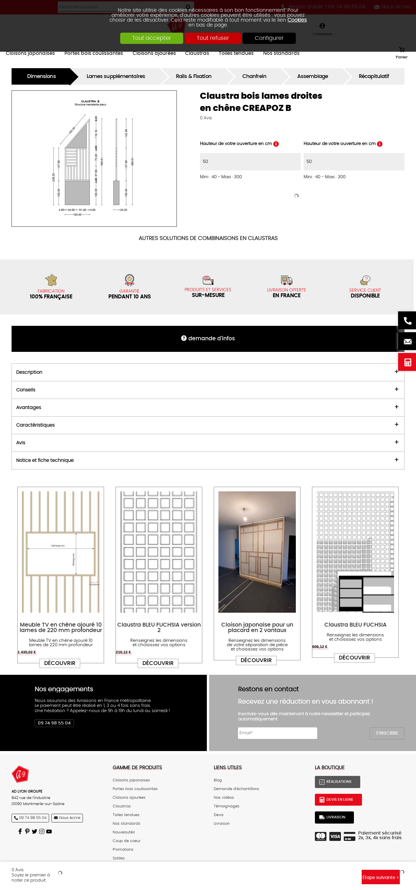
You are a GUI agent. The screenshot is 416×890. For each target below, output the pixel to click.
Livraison (222, 824)
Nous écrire (407, 341)
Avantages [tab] (28, 407)
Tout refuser (213, 38)
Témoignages (226, 806)
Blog (218, 780)
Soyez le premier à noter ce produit (31, 877)
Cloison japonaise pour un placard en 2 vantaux (257, 627)
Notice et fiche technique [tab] (45, 460)
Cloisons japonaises (131, 780)
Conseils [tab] (25, 390)
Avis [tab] (20, 443)
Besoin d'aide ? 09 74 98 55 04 (407, 320)
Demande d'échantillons (236, 789)
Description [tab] (29, 372)
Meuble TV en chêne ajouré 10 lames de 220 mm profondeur (61, 627)
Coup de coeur (127, 841)
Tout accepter (151, 38)
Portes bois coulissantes (135, 789)
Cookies (297, 20)
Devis (219, 815)
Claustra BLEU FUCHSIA (355, 625)
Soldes (119, 858)
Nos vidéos (224, 798)
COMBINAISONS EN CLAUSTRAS (208, 238)
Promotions (123, 850)
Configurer (269, 38)
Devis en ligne (407, 362)
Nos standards (126, 824)
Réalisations (339, 782)
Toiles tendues (126, 815)
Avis (206, 118)
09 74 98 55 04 (54, 723)
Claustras (122, 806)
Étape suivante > (381, 878)
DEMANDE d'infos (211, 338)
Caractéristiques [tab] (35, 425)
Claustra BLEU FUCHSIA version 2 (159, 627)
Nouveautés (124, 832)
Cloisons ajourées (129, 798)
